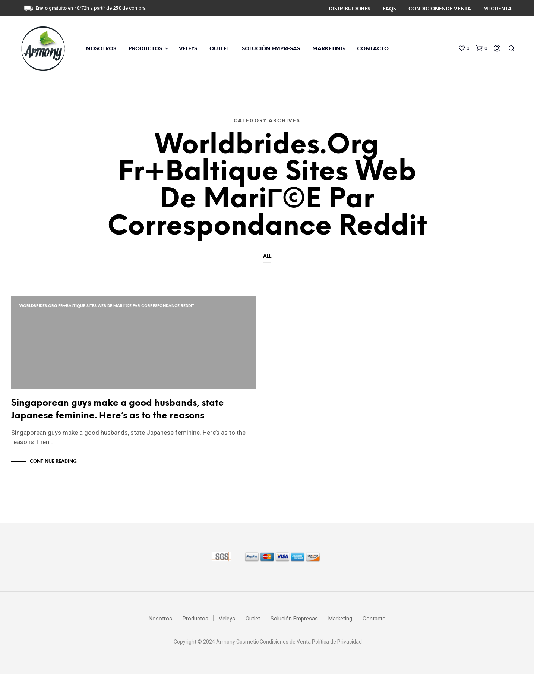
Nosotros (101, 49)
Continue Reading (53, 466)
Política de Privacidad (337, 647)
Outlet (219, 49)
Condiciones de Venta (439, 9)
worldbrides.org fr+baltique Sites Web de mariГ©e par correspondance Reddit (106, 306)
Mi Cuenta (497, 9)
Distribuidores (349, 9)
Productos (145, 49)
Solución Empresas (271, 49)
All (267, 256)
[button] (463, 48)
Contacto (373, 49)
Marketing (328, 49)
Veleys (188, 49)
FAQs (389, 9)
